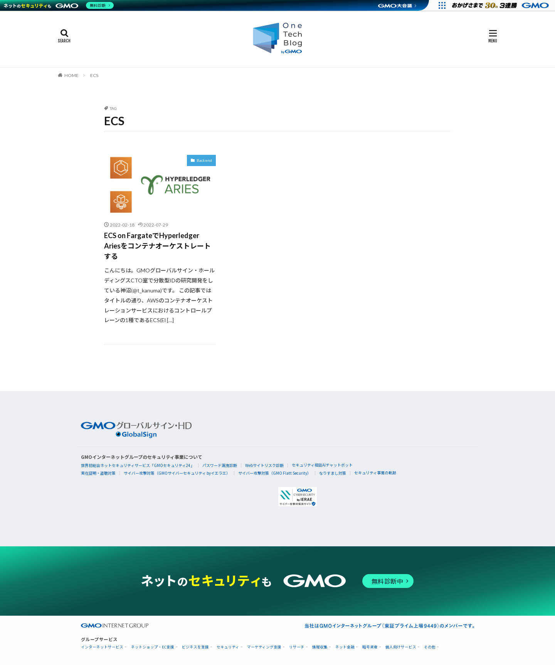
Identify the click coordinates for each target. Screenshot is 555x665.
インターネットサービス (102, 647)
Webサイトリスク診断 (264, 465)
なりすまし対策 (332, 473)
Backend (204, 160)
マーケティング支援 (264, 647)
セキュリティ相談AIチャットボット (322, 465)
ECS (94, 75)
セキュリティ (228, 647)
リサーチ (296, 647)
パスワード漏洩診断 (219, 465)
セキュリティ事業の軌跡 (375, 472)
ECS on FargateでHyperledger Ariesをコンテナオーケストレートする (157, 245)
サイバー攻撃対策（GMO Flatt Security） (274, 473)
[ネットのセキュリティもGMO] (59, 5)
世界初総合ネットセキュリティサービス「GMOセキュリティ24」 (137, 465)
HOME (71, 75)
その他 (430, 647)
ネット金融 (345, 647)
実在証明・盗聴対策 (98, 473)
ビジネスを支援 (195, 647)
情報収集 (320, 647)
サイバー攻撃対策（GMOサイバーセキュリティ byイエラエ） (177, 473)
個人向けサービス (400, 647)
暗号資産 (370, 647)
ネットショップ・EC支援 (152, 647)
